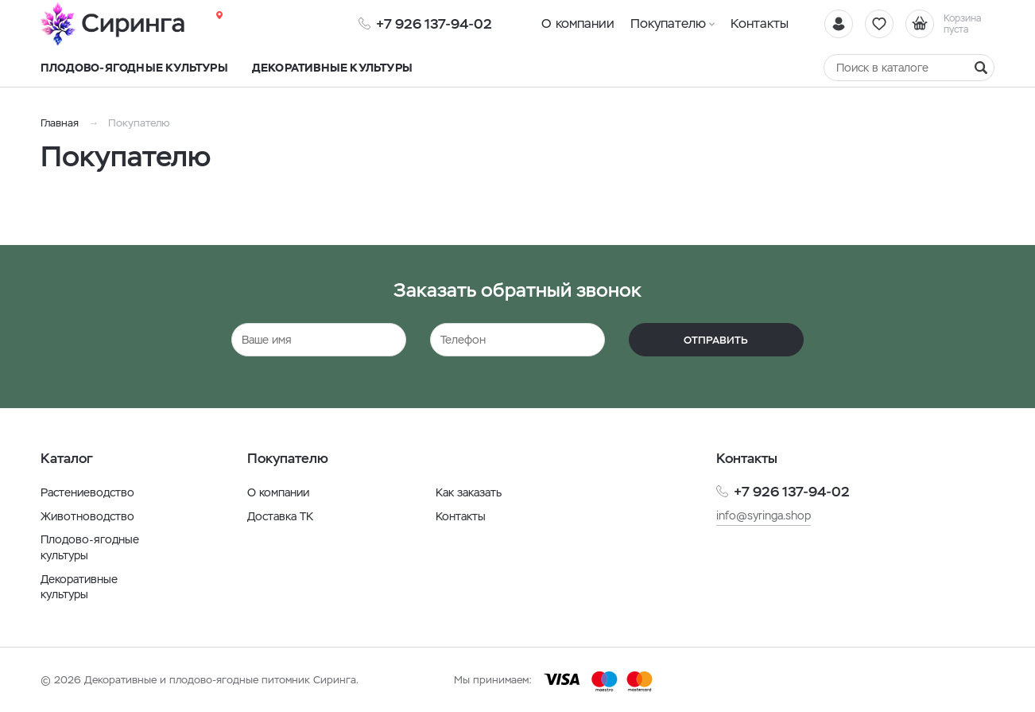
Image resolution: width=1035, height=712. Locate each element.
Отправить (716, 340)
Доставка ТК (280, 516)
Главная (60, 123)
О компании (577, 23)
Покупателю (668, 23)
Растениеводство (87, 492)
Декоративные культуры (79, 587)
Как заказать (469, 492)
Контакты (760, 23)
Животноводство (87, 516)
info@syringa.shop (763, 515)
